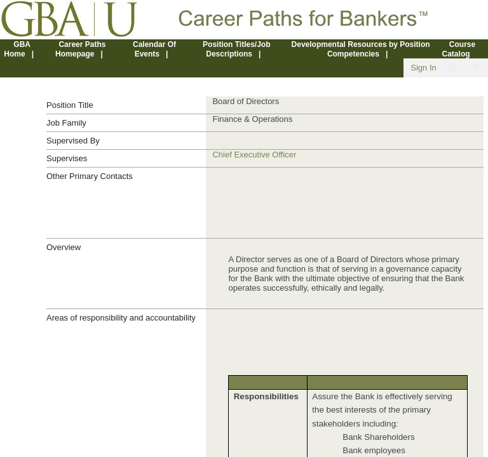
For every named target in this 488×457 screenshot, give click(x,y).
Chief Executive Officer (254, 154)
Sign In (423, 67)
